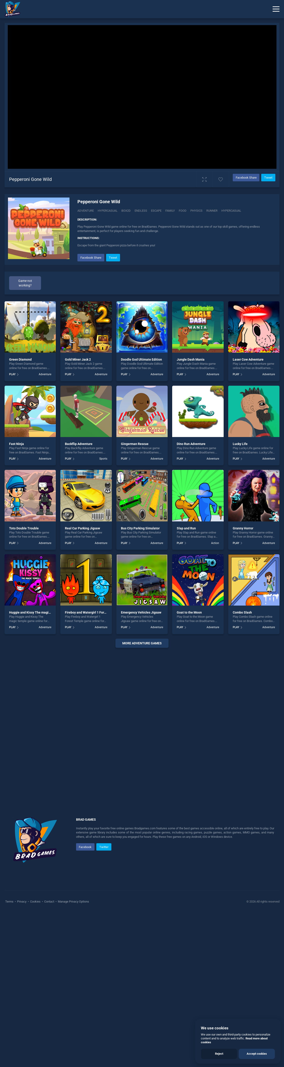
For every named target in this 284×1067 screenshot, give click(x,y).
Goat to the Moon (189, 612)
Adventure (85, 210)
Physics (196, 210)
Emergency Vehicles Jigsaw (141, 612)
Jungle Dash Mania (191, 359)
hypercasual (231, 210)
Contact (49, 901)
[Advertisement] (142, 720)
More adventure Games (142, 643)
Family (170, 210)
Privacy (21, 901)
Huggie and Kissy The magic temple (35, 612)
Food (183, 210)
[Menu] (276, 9)
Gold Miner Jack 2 (78, 359)
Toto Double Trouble (24, 528)
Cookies (35, 901)
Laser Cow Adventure (248, 359)
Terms (9, 901)
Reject (219, 1053)
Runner (211, 210)
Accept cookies (257, 1053)
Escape (156, 210)
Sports (103, 458)
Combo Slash (242, 612)
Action (215, 543)
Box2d (126, 210)
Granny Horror (243, 528)
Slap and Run (186, 528)
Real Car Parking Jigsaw (82, 528)
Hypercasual (108, 210)
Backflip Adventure (78, 444)
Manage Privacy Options (73, 901)
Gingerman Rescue (134, 444)
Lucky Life (240, 444)
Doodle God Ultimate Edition (141, 359)
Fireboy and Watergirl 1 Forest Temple (92, 612)
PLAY (12, 374)
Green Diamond (20, 359)
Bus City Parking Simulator (140, 528)
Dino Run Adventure (191, 444)
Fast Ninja (16, 444)
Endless (141, 210)
